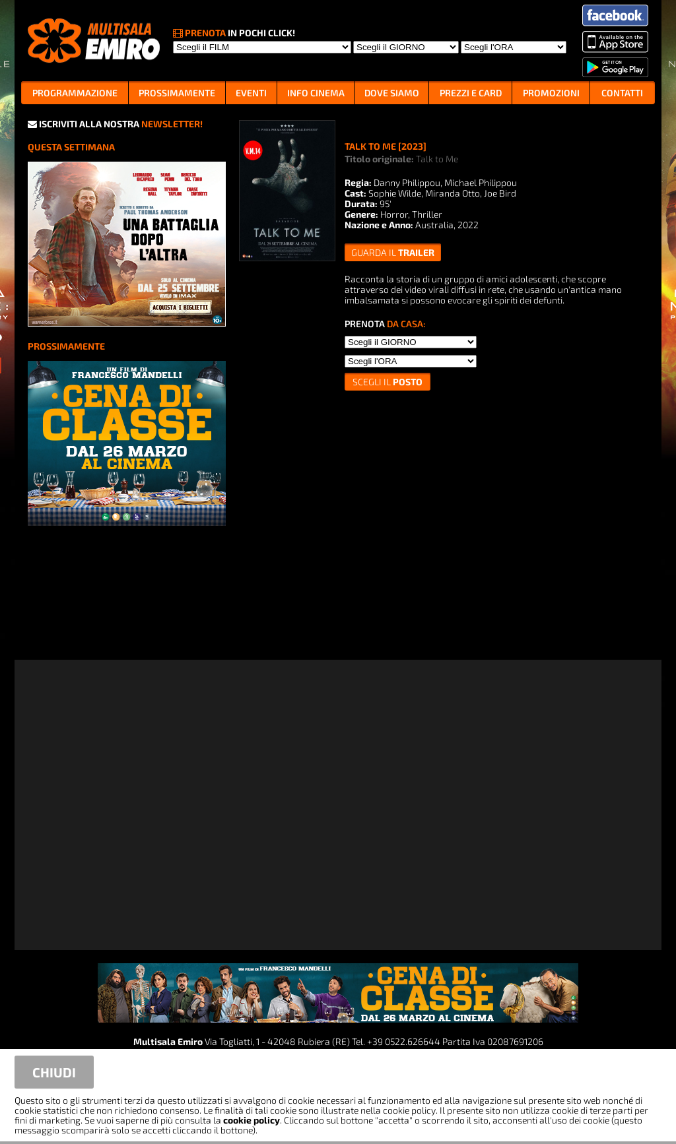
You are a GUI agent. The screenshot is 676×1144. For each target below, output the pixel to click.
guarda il (392, 252)
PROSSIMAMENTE (177, 92)
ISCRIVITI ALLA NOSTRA (115, 123)
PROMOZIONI (551, 92)
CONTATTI (622, 92)
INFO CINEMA (316, 92)
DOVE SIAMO (391, 92)
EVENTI (251, 92)
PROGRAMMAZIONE (75, 92)
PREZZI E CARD (471, 92)
